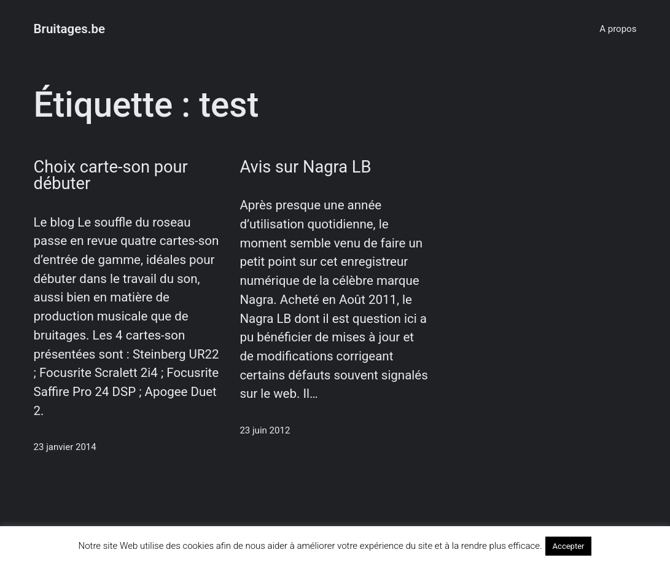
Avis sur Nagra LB (305, 167)
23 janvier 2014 (65, 446)
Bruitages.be (70, 28)
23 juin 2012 (265, 430)
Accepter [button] (569, 546)
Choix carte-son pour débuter (111, 175)
